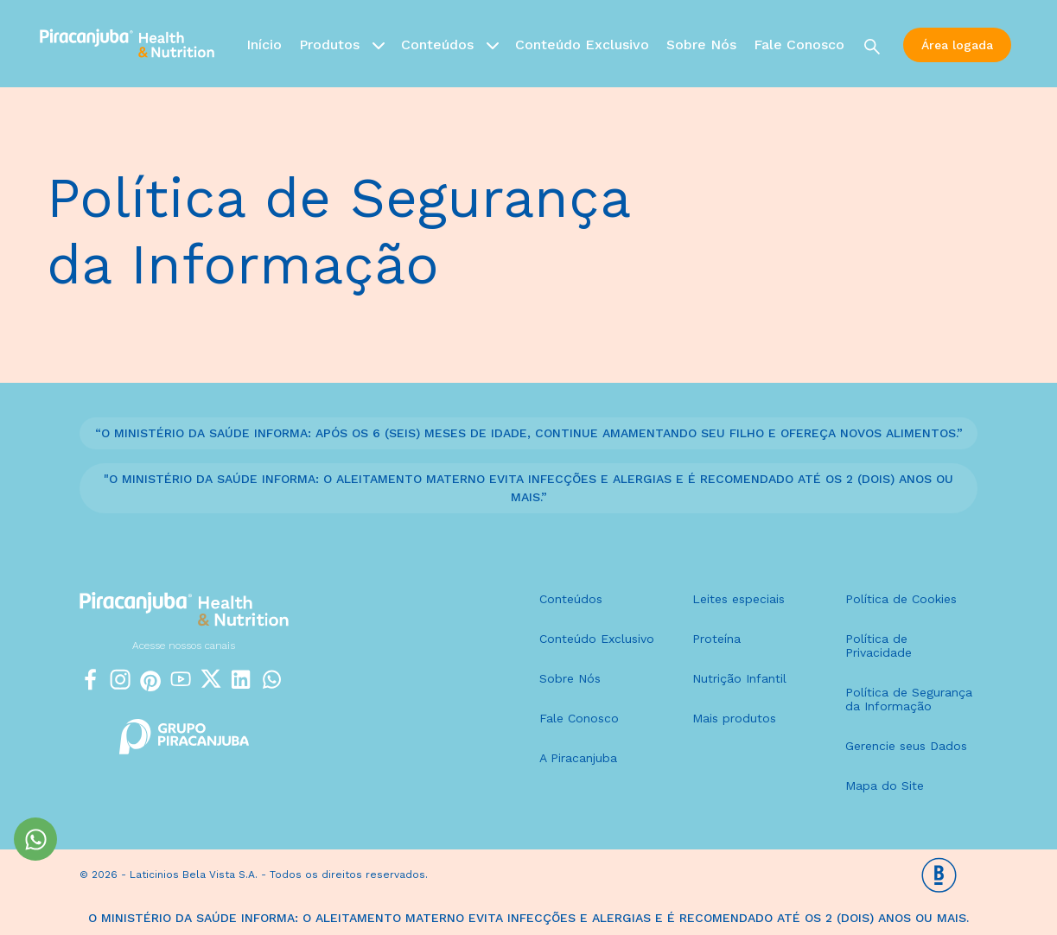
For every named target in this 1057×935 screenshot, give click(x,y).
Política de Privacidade (878, 645)
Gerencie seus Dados (906, 746)
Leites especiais (738, 599)
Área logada (957, 45)
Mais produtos (734, 718)
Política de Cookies (901, 599)
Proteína (716, 639)
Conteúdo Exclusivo (582, 44)
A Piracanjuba (578, 758)
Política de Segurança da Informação (908, 699)
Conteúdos (449, 44)
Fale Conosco (799, 44)
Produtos (341, 44)
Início (264, 44)
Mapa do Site (884, 785)
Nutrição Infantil (739, 678)
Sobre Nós (701, 44)
